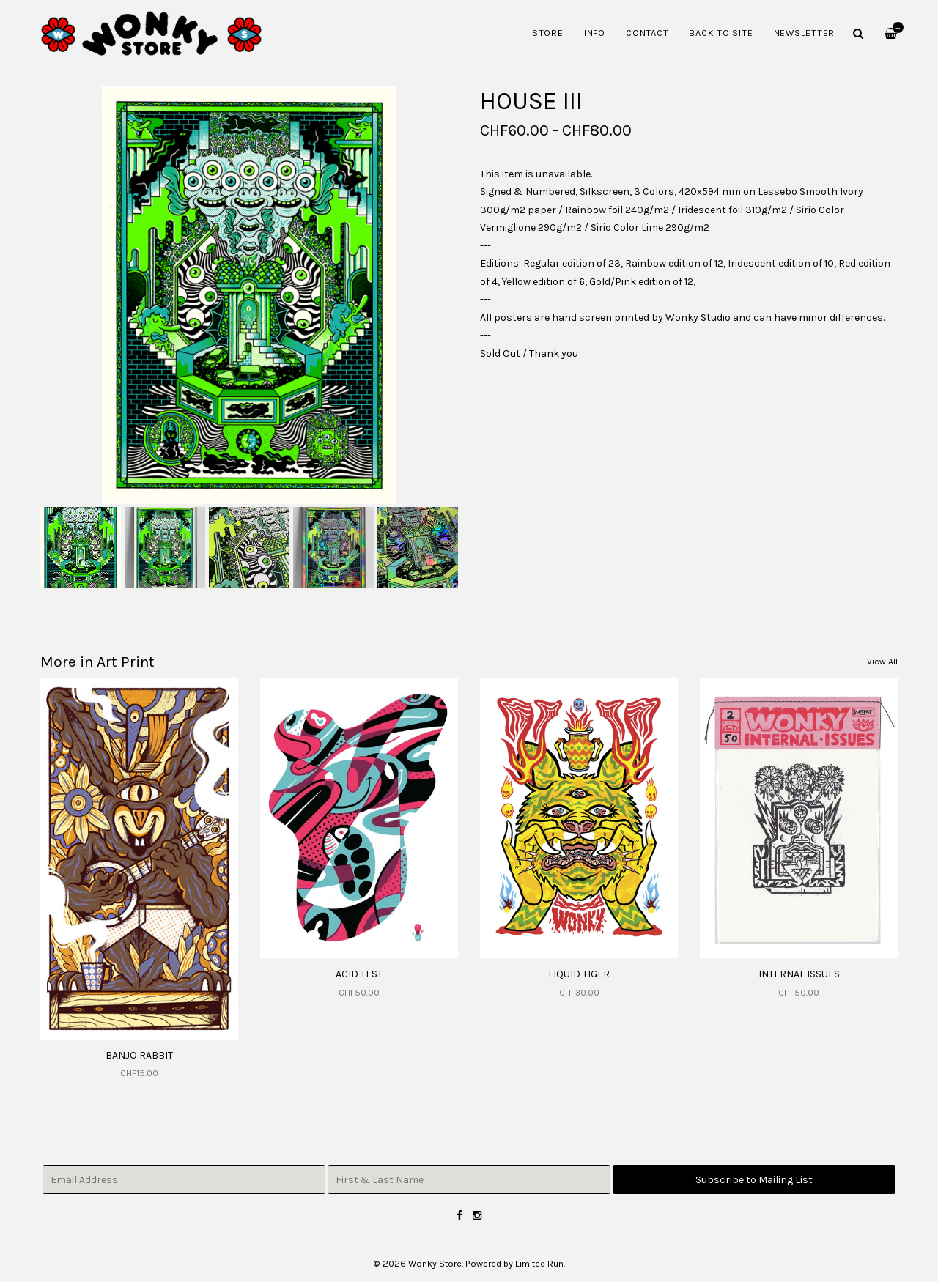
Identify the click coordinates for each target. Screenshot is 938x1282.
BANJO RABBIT (139, 1055)
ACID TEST (359, 974)
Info (594, 32)
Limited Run (539, 1263)
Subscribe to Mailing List (754, 1180)
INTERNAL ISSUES (799, 974)
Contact (647, 32)
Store (548, 32)
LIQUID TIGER (579, 974)
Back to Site (721, 32)
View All (882, 661)
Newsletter (804, 32)
